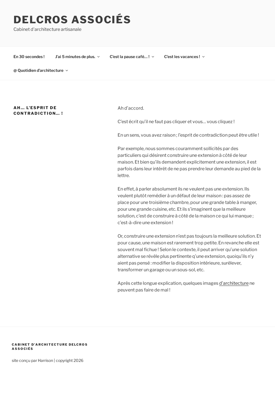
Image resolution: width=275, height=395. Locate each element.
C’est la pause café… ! (132, 56)
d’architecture (234, 283)
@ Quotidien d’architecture (41, 70)
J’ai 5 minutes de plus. (77, 56)
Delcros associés (72, 19)
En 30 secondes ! (29, 56)
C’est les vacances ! (184, 56)
